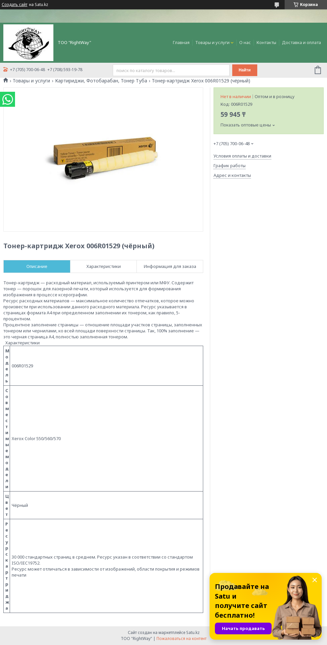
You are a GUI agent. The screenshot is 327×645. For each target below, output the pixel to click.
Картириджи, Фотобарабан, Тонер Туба (101, 81)
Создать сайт (14, 4)
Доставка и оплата (301, 42)
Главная (181, 42)
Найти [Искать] (245, 70)
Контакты (266, 42)
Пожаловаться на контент (181, 638)
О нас (245, 42)
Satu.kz (193, 632)
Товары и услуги (212, 42)
